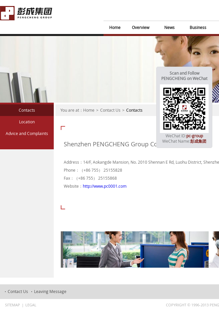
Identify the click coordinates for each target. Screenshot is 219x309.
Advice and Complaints (27, 133)
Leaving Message (50, 291)
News (169, 27)
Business (198, 27)
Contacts (27, 110)
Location (27, 121)
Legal (30, 304)
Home (115, 27)
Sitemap (12, 304)
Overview (140, 27)
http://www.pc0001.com (105, 186)
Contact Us (110, 110)
